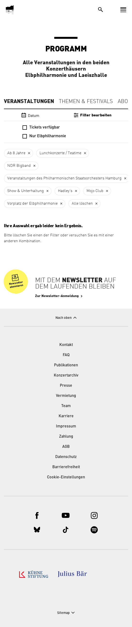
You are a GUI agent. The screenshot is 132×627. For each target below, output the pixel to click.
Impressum (66, 426)
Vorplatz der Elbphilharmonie (32, 204)
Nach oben (63, 318)
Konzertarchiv (66, 376)
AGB (66, 447)
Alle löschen (82, 204)
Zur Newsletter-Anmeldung (57, 296)
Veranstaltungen (29, 101)
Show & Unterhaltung (25, 191)
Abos (124, 101)
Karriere (66, 416)
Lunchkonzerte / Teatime (60, 153)
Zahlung (66, 437)
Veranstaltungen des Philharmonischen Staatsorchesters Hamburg (64, 178)
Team (66, 406)
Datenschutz (66, 457)
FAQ (66, 355)
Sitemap (63, 613)
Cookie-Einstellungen (66, 477)
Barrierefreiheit (66, 467)
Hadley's (65, 191)
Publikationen (66, 365)
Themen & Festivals (86, 101)
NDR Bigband (19, 166)
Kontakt (66, 345)
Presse (66, 386)
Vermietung (66, 396)
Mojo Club (94, 191)
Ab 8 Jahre (16, 153)
